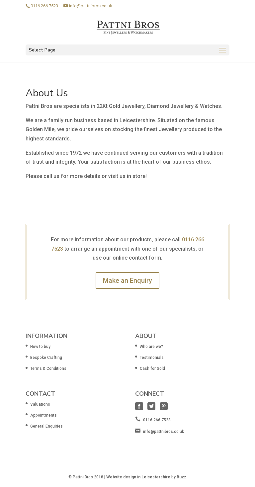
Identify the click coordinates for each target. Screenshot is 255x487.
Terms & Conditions (48, 368)
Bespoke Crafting (46, 357)
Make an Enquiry (127, 280)
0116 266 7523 (44, 5)
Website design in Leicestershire (138, 477)
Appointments (43, 415)
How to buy (40, 346)
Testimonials (152, 357)
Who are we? (151, 346)
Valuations (40, 404)
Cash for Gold (152, 368)
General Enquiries (46, 426)
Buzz (181, 477)
